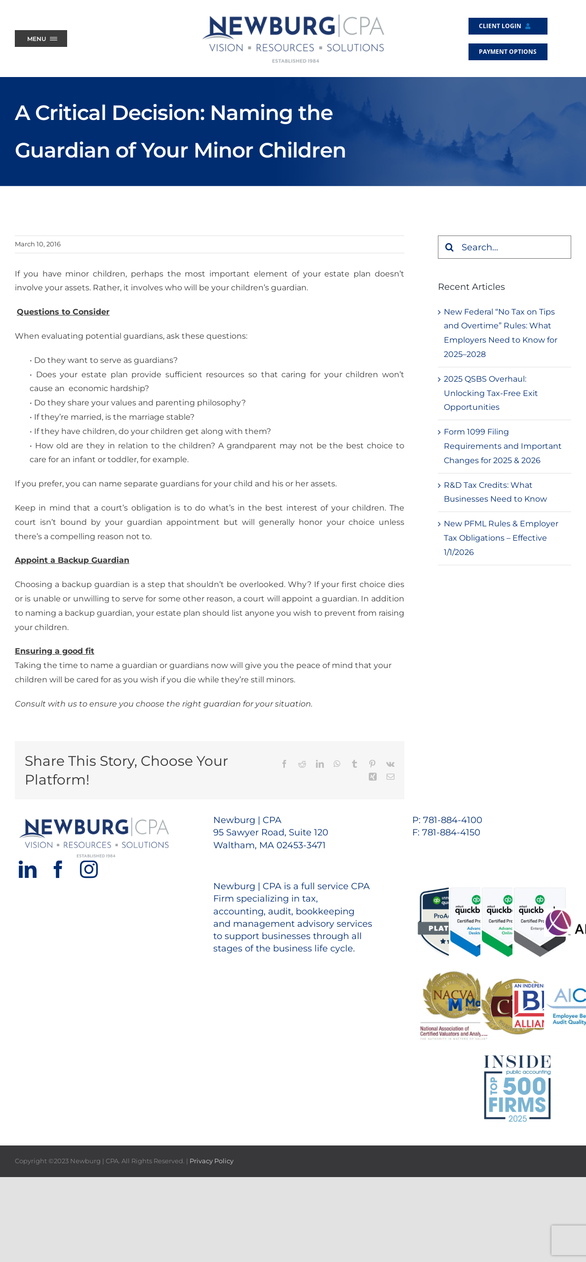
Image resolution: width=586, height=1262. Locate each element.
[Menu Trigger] (41, 38)
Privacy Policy (212, 1161)
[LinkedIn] (28, 869)
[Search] (449, 247)
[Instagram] (89, 869)
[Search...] (504, 247)
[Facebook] (58, 869)
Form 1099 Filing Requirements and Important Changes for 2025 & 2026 (503, 446)
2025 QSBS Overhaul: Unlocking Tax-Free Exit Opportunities (491, 393)
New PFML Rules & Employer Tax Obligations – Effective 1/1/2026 (501, 538)
